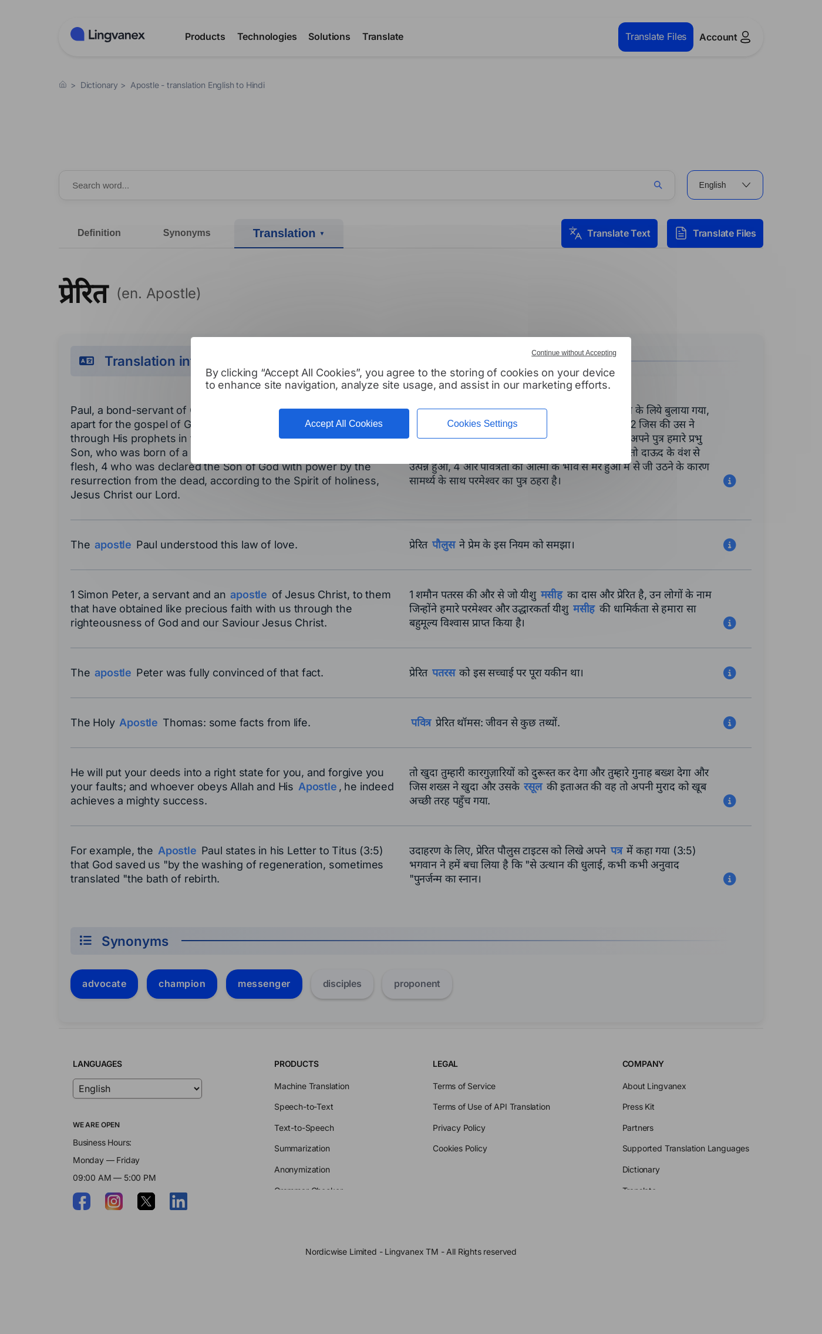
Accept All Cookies (344, 424)
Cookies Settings (482, 424)
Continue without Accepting (573, 353)
